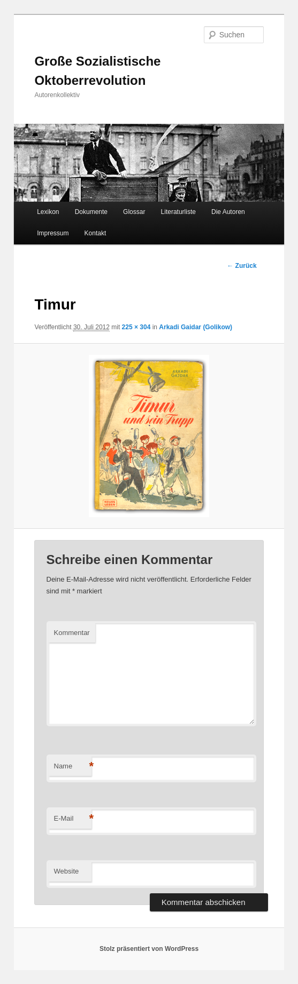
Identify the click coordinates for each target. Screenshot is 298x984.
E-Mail (72, 819)
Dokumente (91, 212)
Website (66, 871)
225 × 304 (136, 327)
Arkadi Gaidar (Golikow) (195, 327)
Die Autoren (228, 212)
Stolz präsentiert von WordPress (149, 949)
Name (72, 766)
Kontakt (95, 233)
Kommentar (72, 633)
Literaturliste (178, 212)
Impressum (52, 233)
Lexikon (48, 212)
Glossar (134, 212)
